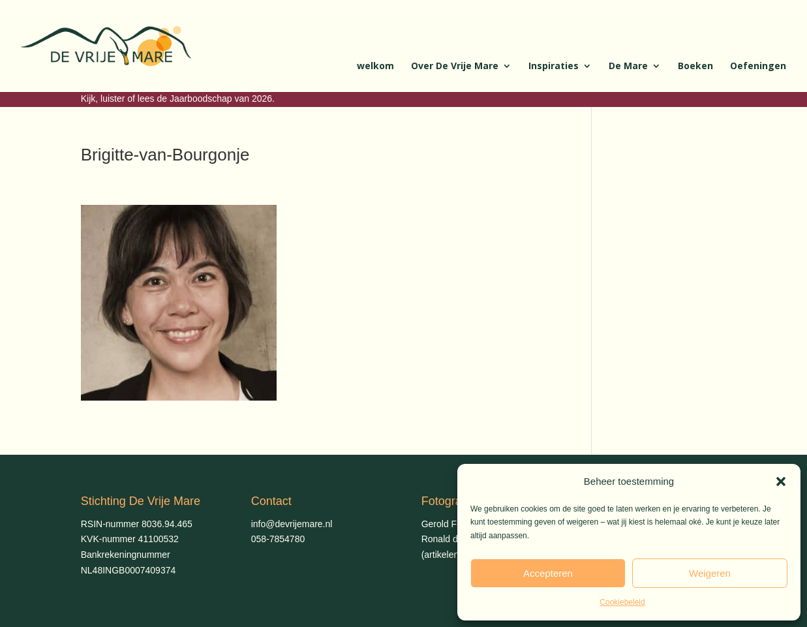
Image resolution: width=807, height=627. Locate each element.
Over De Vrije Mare (454, 66)
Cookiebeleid (622, 602)
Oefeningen (758, 66)
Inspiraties (553, 66)
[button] (780, 481)
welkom (375, 66)
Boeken (695, 66)
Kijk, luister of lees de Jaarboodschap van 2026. (178, 98)
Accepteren (548, 573)
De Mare (628, 66)
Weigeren (710, 573)
